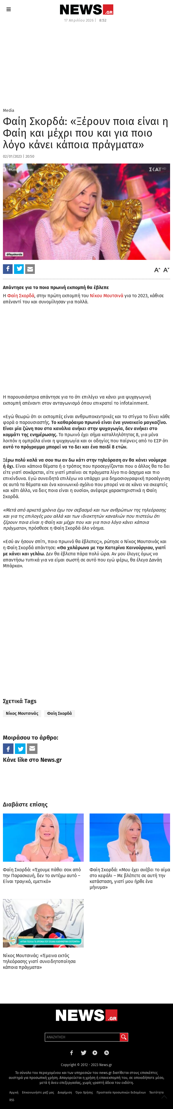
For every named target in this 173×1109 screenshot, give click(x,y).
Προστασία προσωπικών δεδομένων (121, 1092)
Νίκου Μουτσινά (106, 295)
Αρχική (13, 1092)
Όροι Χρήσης (84, 1092)
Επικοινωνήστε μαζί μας (38, 1092)
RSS (11, 1100)
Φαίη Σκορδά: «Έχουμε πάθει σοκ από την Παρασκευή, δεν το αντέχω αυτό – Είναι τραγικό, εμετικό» (42, 875)
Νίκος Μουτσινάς (22, 713)
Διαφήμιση (65, 1092)
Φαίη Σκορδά (20, 295)
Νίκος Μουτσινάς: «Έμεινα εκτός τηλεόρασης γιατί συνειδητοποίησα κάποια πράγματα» (39, 961)
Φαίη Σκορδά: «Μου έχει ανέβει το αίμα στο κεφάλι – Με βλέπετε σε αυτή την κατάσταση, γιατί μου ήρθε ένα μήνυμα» (130, 878)
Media (8, 110)
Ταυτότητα (156, 1092)
